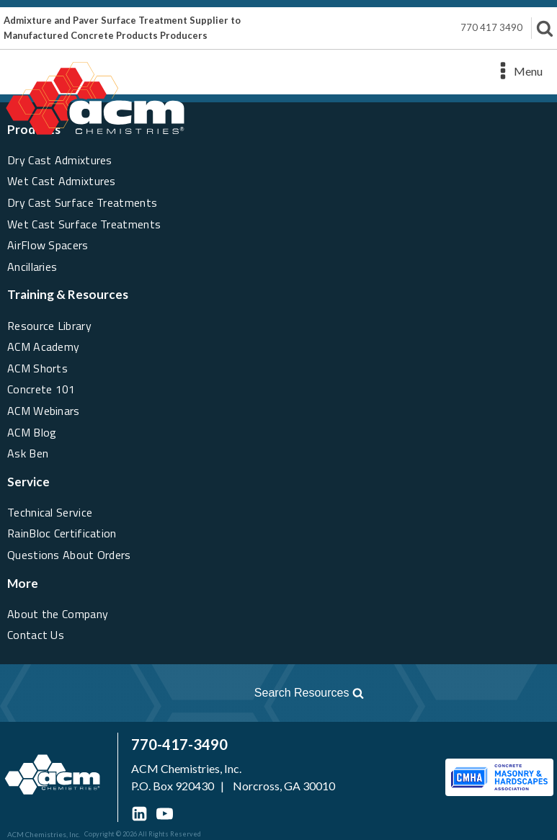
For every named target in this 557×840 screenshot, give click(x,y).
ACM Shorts (37, 368)
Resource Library (49, 325)
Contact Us (35, 634)
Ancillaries (32, 266)
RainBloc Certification (62, 533)
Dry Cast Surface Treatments (82, 202)
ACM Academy (43, 346)
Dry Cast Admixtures (59, 160)
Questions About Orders (69, 554)
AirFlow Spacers (48, 245)
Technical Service (49, 512)
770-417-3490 (179, 744)
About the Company (57, 613)
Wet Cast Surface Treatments (84, 224)
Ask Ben (27, 453)
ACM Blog (31, 432)
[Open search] (191, 693)
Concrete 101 (41, 389)
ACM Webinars (43, 410)
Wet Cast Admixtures (61, 180)
